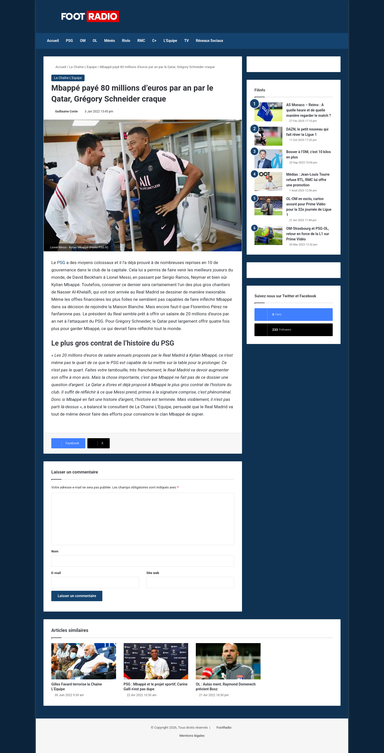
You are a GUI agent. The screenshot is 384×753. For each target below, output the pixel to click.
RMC (141, 41)
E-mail (56, 573)
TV (186, 41)
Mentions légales (192, 736)
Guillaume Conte (66, 111)
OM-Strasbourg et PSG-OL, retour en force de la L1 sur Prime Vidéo (307, 233)
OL (95, 41)
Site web (152, 573)
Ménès (109, 41)
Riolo (126, 41)
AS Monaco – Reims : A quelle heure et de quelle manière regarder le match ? (308, 110)
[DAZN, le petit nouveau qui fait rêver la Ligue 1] (268, 136)
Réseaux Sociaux (209, 41)
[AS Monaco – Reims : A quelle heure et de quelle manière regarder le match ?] (268, 111)
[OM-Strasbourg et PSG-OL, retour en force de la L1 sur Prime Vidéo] (268, 235)
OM (83, 41)
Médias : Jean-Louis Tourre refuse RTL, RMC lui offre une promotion (308, 179)
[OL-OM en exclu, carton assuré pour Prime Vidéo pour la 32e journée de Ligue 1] (268, 205)
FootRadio (223, 727)
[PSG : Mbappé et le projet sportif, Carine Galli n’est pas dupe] (156, 661)
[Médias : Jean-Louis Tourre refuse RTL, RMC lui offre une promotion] (268, 181)
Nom (54, 551)
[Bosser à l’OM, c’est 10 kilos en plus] (268, 158)
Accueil (53, 41)
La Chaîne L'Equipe (83, 67)
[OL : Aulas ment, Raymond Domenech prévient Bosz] (228, 661)
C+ (154, 41)
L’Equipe (170, 41)
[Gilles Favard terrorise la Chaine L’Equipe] (83, 661)
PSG (69, 41)
